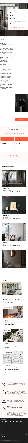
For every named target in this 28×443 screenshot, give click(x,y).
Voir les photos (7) (16, 27)
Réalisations (3, 424)
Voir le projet (12, 155)
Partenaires (3, 429)
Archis (2, 425)
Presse (2, 427)
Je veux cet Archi (20, 119)
